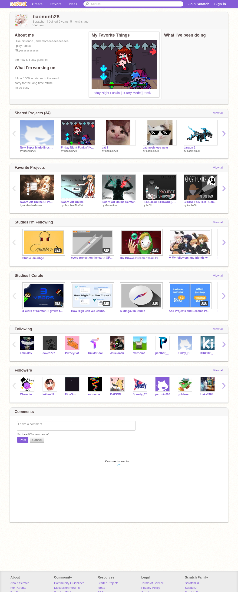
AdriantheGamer (32, 205)
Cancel (37, 440)
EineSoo (70, 394)
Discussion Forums (67, 587)
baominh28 (29, 150)
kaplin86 (192, 205)
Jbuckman (117, 353)
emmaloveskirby (28, 353)
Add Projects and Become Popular (190, 311)
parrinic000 (162, 394)
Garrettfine (111, 205)
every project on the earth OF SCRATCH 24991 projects (92, 257)
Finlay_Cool (185, 353)
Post (23, 440)
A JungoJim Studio (132, 311)
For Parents (18, 587)
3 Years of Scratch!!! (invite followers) (43, 311)
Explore (56, 4)
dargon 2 (189, 147)
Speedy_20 (140, 394)
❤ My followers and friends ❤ (188, 257)
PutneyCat (72, 353)
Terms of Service (152, 583)
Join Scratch (198, 4)
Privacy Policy (150, 587)
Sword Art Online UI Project (37, 202)
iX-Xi (149, 205)
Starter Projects (108, 583)
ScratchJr (191, 587)
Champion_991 (28, 394)
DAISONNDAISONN (118, 394)
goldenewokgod (185, 394)
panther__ (162, 353)
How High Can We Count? (88, 311)
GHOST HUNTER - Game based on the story (201, 202)
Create (37, 4)
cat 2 (105, 147)
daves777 (49, 353)
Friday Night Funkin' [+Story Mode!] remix (121, 93)
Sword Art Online (72, 202)
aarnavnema (95, 394)
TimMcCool (95, 353)
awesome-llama (140, 353)
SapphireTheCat (73, 205)
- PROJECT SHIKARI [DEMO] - (160, 202)
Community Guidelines (69, 583)
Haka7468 (206, 394)
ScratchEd (192, 583)
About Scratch (20, 583)
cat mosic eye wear (155, 147)
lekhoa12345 (50, 394)
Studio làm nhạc (33, 258)
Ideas (73, 4)
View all (218, 113)
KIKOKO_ (206, 353)
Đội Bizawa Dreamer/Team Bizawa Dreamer (141, 258)
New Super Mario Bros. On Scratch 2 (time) (37, 147)
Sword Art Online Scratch (119, 202)
